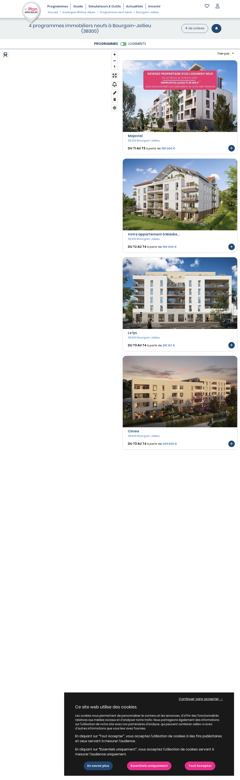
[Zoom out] (115, 61)
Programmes (57, 6)
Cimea (133, 431)
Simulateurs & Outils (104, 6)
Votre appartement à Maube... (154, 234)
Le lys (132, 333)
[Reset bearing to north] (115, 67)
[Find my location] (115, 108)
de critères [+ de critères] (195, 28)
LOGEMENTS (137, 43)
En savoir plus (98, 766)
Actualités (134, 6)
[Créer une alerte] (216, 28)
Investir (154, 6)
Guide (78, 6)
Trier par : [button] (224, 53)
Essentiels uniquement (149, 766)
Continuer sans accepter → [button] (201, 699)
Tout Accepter (200, 766)
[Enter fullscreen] (115, 75)
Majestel (135, 136)
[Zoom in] (115, 54)
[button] (217, 6)
